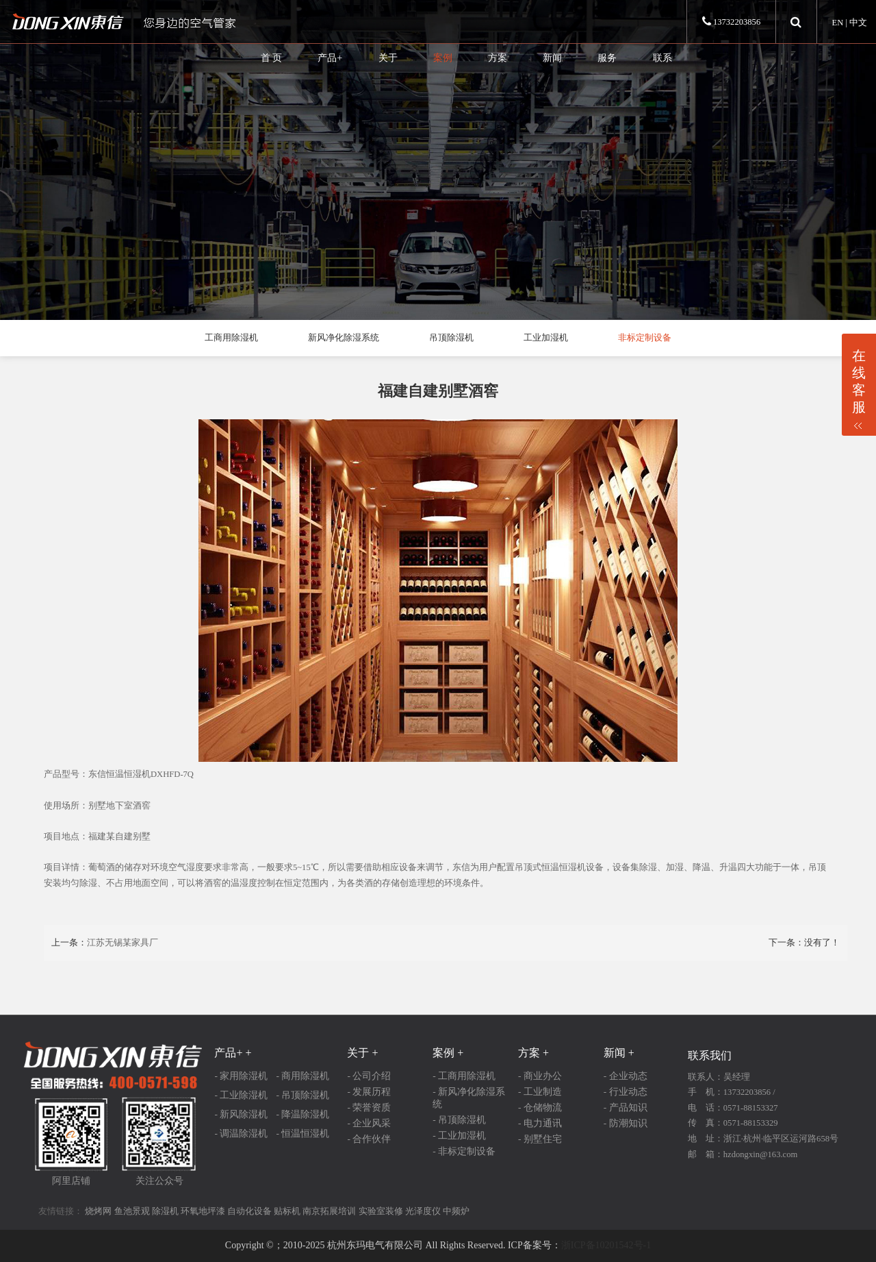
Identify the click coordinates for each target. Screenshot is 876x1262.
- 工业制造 (540, 1092)
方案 (497, 57)
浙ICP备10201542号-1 (606, 1245)
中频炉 (456, 1211)
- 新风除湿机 (241, 1114)
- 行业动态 (625, 1092)
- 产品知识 (625, 1107)
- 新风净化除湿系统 (469, 1098)
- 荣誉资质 (369, 1107)
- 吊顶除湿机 (302, 1095)
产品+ (330, 57)
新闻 (552, 57)
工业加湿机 (546, 338)
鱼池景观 (132, 1211)
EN (838, 22)
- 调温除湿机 (241, 1133)
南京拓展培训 (329, 1211)
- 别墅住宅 (540, 1139)
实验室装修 (381, 1211)
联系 (662, 57)
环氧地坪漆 (203, 1211)
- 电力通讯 (540, 1123)
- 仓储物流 (540, 1107)
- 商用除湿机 (302, 1076)
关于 (388, 57)
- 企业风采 (369, 1123)
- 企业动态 (625, 1076)
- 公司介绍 (369, 1076)
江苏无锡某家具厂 (122, 943)
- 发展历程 (369, 1092)
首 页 (272, 57)
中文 (858, 22)
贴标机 (287, 1211)
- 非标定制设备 (464, 1151)
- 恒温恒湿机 (302, 1133)
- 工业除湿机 (241, 1095)
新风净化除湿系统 (343, 338)
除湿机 (165, 1211)
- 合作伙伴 (369, 1139)
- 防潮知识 (625, 1123)
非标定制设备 (644, 338)
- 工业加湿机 (459, 1135)
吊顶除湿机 (451, 338)
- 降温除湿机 (302, 1114)
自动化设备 (249, 1211)
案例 (442, 57)
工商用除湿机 (231, 338)
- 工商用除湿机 (464, 1076)
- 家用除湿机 (241, 1076)
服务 (607, 57)
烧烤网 (98, 1211)
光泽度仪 (423, 1211)
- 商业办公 (540, 1076)
